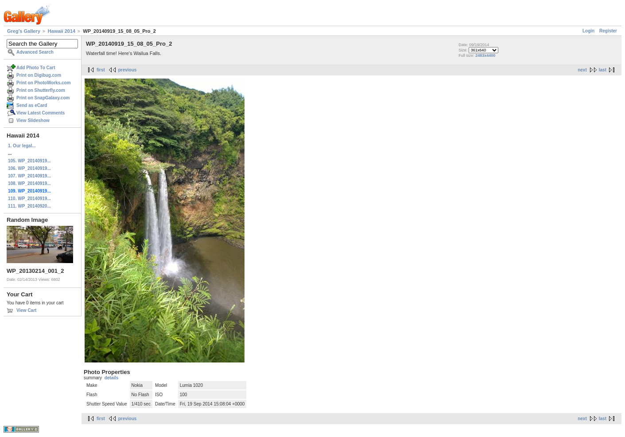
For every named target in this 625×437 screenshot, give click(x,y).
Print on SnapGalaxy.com (43, 97)
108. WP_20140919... (29, 183)
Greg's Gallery (23, 31)
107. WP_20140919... (29, 175)
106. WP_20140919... (29, 168)
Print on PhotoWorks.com (43, 82)
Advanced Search (35, 52)
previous (127, 69)
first (101, 69)
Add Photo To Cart (35, 67)
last (602, 69)
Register (608, 30)
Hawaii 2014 (61, 31)
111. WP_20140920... (29, 206)
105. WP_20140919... (29, 160)
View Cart (26, 310)
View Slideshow (33, 120)
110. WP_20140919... (29, 198)
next (582, 69)
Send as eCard (31, 105)
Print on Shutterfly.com (40, 90)
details (112, 377)
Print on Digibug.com (38, 75)
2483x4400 (485, 55)
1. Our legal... (22, 145)
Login (588, 30)
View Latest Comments (40, 112)
